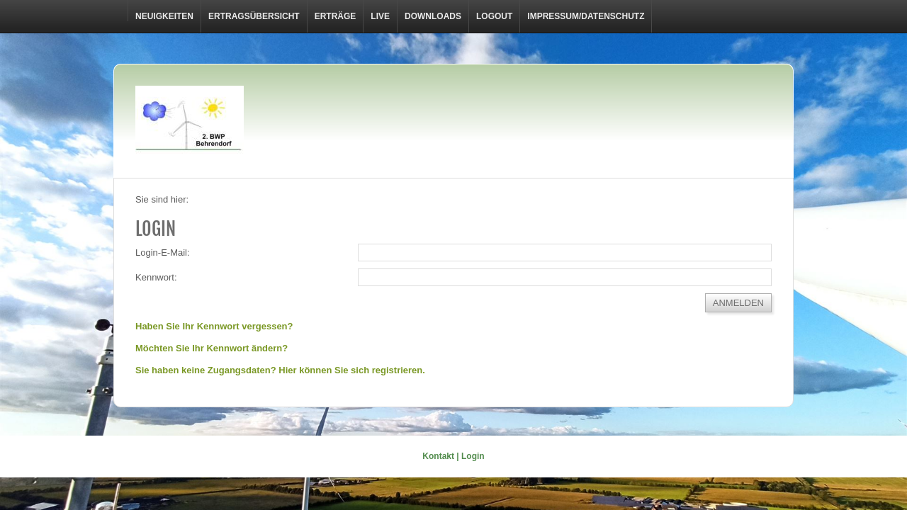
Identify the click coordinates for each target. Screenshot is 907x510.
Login (473, 456)
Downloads (433, 16)
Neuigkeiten (164, 16)
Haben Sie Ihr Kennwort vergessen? (214, 326)
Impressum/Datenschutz (585, 16)
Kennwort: (156, 277)
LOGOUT (494, 16)
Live (380, 16)
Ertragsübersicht (254, 16)
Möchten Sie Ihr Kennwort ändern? (211, 348)
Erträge (335, 16)
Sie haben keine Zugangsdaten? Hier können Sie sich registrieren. (280, 370)
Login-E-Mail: (162, 252)
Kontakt (438, 456)
